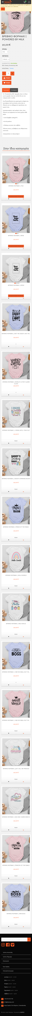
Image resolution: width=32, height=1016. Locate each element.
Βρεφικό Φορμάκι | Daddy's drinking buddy (16, 478)
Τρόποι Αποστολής (7, 952)
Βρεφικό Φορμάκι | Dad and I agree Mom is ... (16, 818)
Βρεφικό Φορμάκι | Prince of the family (16, 527)
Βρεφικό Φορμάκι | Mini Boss (16, 913)
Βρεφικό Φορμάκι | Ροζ (16, 186)
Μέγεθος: (5, 56)
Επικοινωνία (6, 961)
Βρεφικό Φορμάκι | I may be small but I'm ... (16, 672)
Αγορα (16, 440)
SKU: (3, 65)
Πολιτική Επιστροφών (8, 971)
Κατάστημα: (5, 68)
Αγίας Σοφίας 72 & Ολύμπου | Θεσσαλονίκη (15, 1005)
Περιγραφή (6, 90)
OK (3, 9)
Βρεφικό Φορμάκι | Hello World (16, 575)
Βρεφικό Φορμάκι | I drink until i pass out (16, 430)
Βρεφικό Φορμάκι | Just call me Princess (16, 768)
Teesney (12, 68)
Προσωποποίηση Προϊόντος (16, 196)
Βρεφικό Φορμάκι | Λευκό (16, 285)
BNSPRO (22, 1012)
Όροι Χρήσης (6, 966)
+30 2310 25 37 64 (8, 998)
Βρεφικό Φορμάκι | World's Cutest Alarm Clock (16, 382)
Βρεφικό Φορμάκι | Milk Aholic (16, 623)
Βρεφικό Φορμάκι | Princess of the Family (16, 865)
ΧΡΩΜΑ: (4, 49)
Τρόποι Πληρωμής (7, 957)
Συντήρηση (14, 90)
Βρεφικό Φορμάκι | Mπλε (16, 235)
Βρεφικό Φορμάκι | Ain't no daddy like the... (16, 333)
